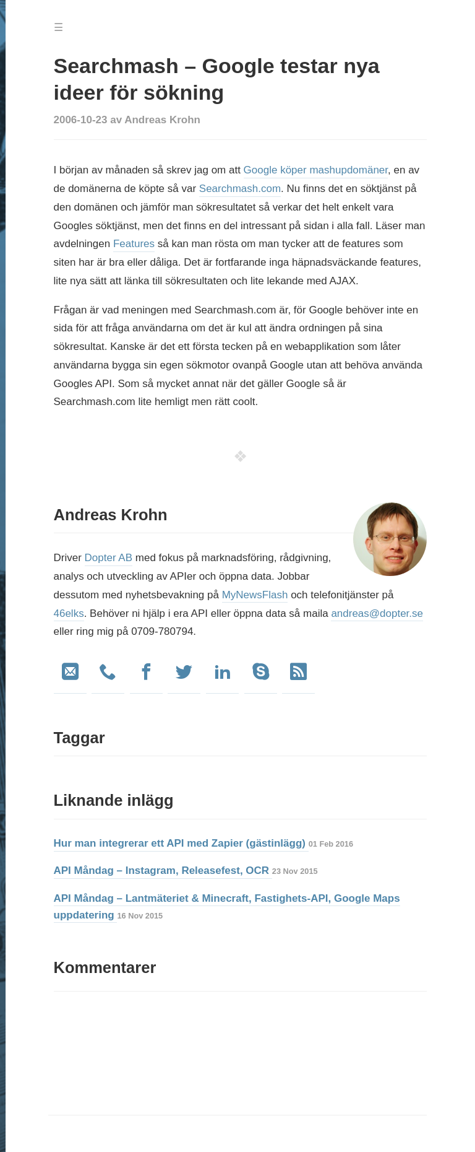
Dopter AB (109, 558)
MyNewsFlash (255, 595)
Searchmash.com (240, 188)
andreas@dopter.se (377, 613)
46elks (69, 613)
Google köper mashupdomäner (316, 170)
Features (134, 244)
